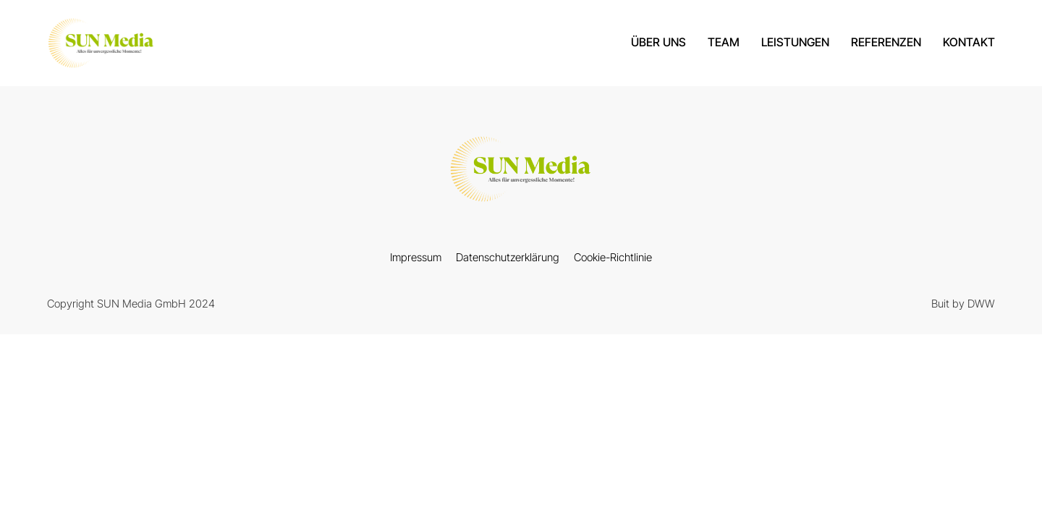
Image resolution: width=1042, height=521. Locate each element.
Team (724, 42)
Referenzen (886, 42)
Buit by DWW (963, 303)
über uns (658, 42)
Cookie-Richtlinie (613, 257)
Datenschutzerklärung (507, 257)
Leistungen (795, 42)
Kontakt (969, 42)
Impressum (415, 257)
